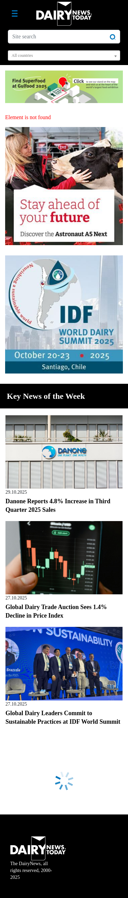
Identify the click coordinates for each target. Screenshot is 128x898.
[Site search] (64, 36)
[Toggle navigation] (14, 14)
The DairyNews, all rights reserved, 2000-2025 (38, 862)
